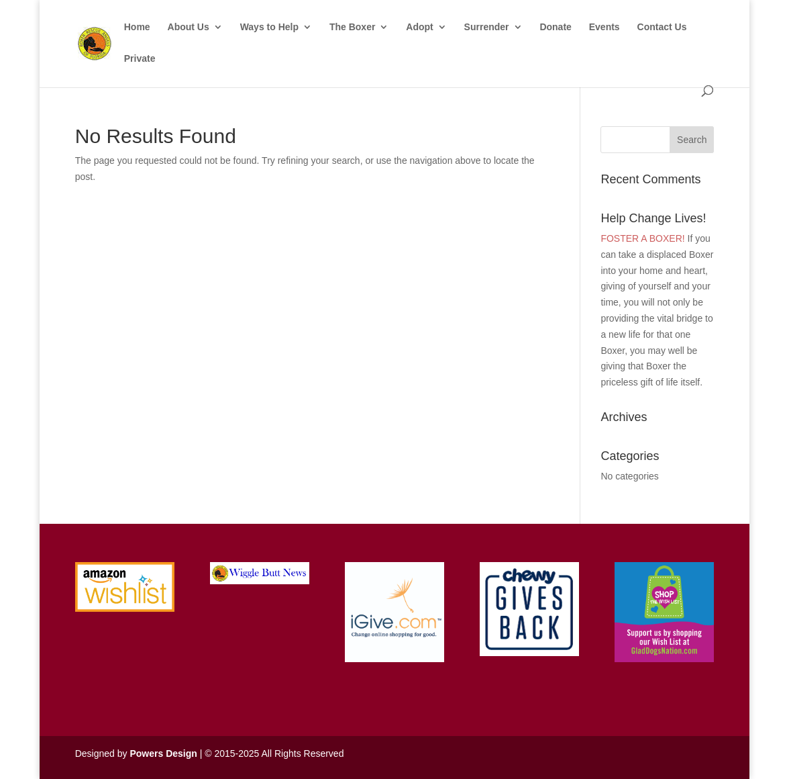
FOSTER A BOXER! (642, 238)
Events (604, 27)
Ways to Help (269, 27)
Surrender (486, 27)
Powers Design (163, 753)
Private (140, 59)
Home (137, 27)
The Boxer (352, 27)
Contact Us (662, 27)
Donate (555, 27)
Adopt (419, 27)
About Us (188, 27)
